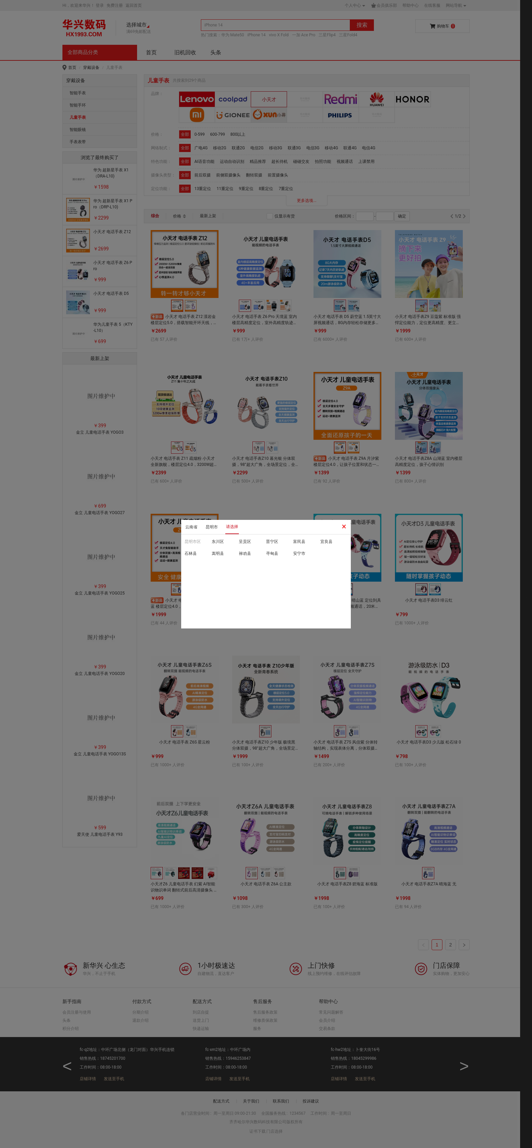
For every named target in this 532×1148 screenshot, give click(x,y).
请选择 (232, 526)
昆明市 (212, 527)
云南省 (191, 527)
